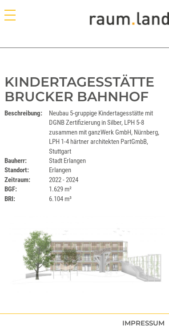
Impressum (143, 323)
